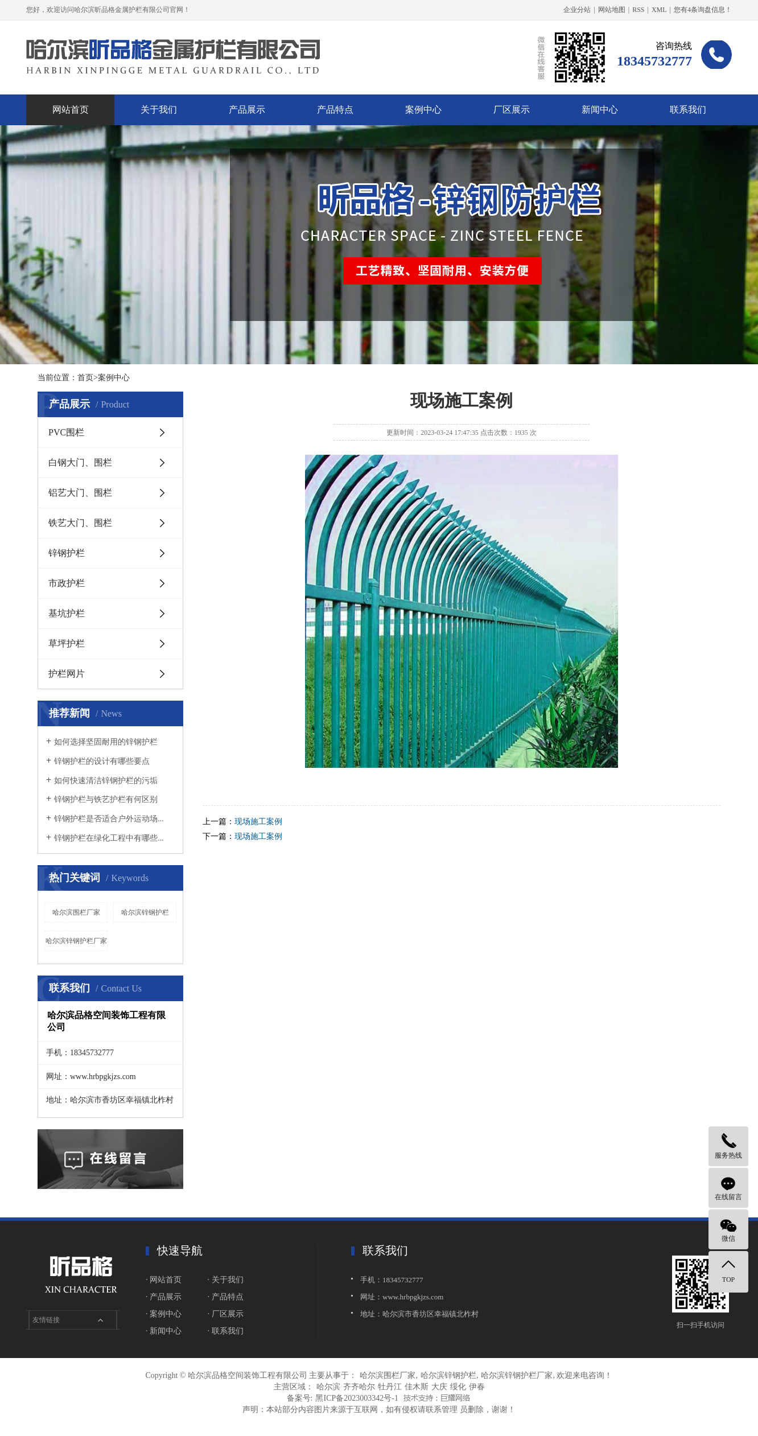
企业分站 (577, 10)
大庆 (439, 1386)
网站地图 (611, 10)
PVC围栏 (66, 432)
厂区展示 (511, 109)
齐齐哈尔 (359, 1386)
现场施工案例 (258, 821)
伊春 (477, 1386)
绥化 (458, 1386)
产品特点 (335, 109)
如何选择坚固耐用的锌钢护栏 (106, 742)
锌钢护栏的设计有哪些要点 (102, 761)
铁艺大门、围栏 (80, 523)
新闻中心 (600, 109)
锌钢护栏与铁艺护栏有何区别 (106, 799)
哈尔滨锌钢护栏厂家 (76, 941)
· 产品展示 (164, 1297)
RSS (638, 10)
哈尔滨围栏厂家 (76, 912)
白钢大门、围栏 (80, 462)
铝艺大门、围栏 (80, 492)
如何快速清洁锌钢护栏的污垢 (106, 780)
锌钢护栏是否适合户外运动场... (109, 818)
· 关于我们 (226, 1279)
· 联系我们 (226, 1331)
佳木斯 (417, 1386)
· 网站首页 (164, 1279)
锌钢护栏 (66, 553)
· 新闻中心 (164, 1331)
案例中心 (423, 109)
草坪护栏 (66, 643)
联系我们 (688, 109)
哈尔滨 (328, 1386)
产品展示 (247, 109)
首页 (85, 377)
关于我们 (159, 109)
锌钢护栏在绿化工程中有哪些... (109, 838)
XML (659, 10)
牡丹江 (390, 1386)
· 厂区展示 (226, 1314)
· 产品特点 (226, 1297)
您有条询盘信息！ (703, 10)
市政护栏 (66, 583)
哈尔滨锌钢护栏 (145, 912)
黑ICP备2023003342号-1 (356, 1398)
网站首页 (70, 109)
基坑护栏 (66, 613)
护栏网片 (66, 673)
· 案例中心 (164, 1314)
